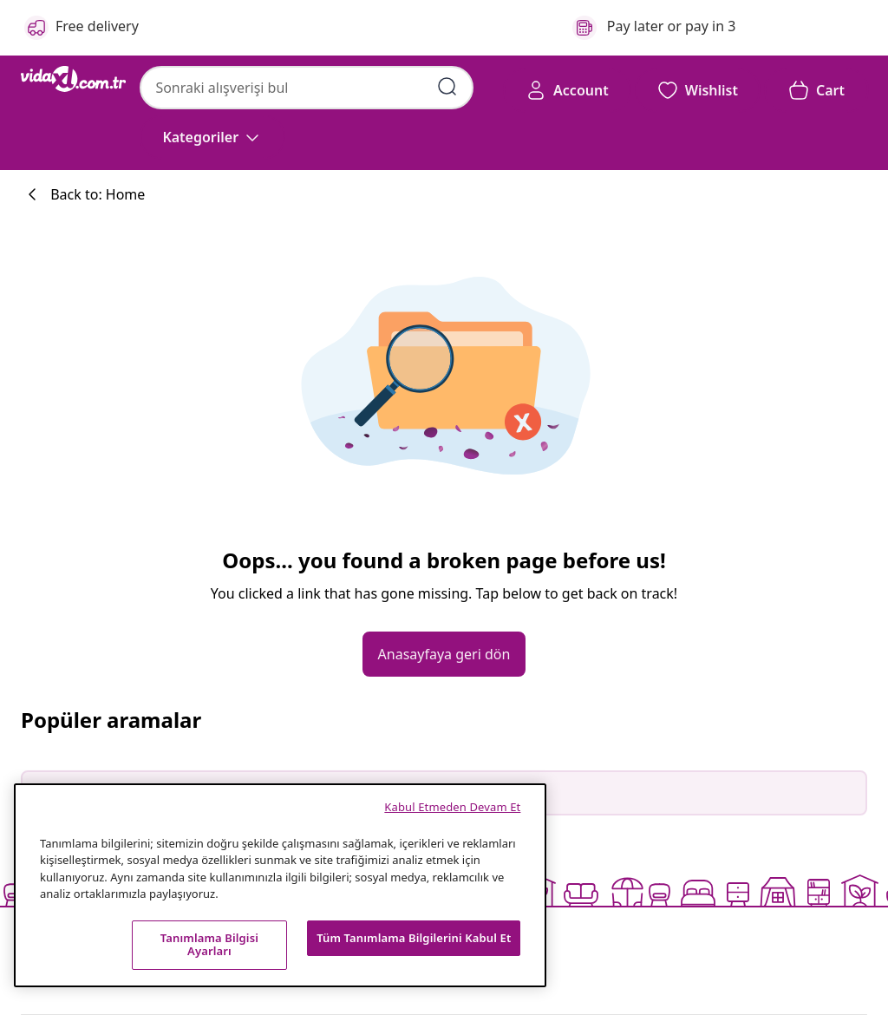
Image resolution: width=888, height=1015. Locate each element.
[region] (280, 885)
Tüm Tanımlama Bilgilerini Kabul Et (414, 938)
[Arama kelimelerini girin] (447, 87)
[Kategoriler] (212, 137)
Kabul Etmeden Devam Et (452, 807)
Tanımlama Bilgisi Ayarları (209, 944)
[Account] (567, 90)
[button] (698, 90)
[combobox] (306, 87)
